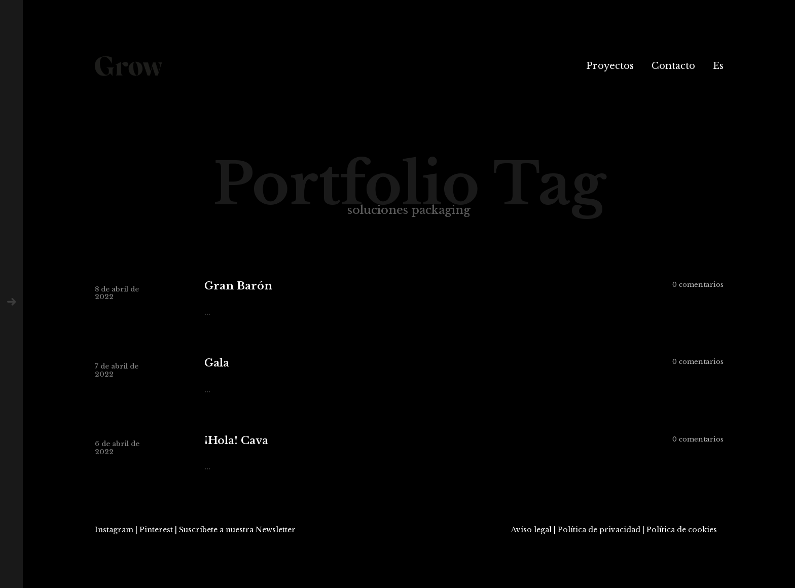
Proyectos (610, 65)
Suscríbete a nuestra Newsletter (237, 529)
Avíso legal (531, 529)
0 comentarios (698, 284)
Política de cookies (681, 529)
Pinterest (156, 529)
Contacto (673, 65)
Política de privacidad (599, 529)
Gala (216, 363)
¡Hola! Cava (236, 440)
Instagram (114, 529)
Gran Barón (238, 286)
